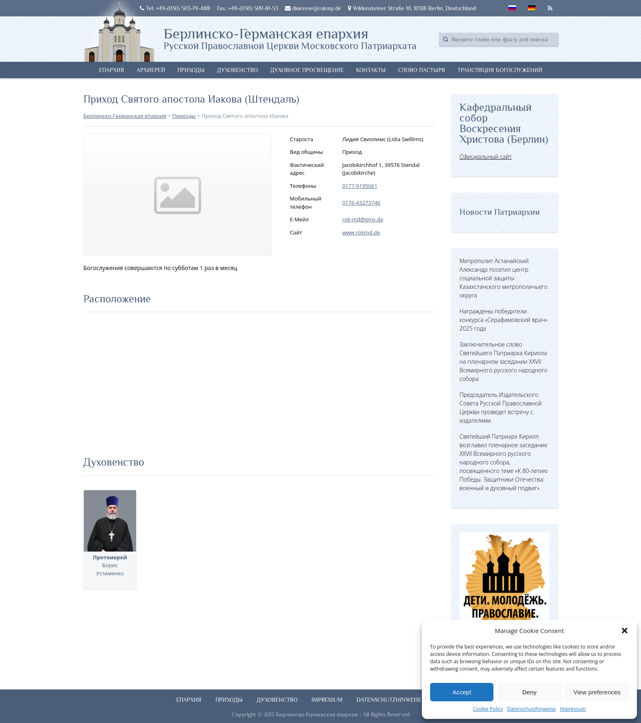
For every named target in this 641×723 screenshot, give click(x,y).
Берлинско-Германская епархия (290, 38)
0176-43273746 (361, 202)
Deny (529, 692)
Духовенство (237, 70)
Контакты (371, 70)
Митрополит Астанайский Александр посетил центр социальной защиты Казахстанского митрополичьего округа (503, 278)
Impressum (573, 708)
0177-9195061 (359, 185)
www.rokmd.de (361, 232)
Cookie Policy (488, 708)
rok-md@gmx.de (362, 219)
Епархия (111, 70)
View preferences (597, 692)
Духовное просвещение (307, 70)
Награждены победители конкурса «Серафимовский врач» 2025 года (503, 319)
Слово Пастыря (421, 70)
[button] (625, 630)
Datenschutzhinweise (531, 708)
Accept (462, 692)
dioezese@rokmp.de (313, 8)
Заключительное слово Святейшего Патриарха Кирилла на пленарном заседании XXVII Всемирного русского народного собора (503, 361)
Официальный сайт (485, 156)
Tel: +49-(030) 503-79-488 (175, 8)
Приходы (191, 70)
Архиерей (151, 70)
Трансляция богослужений (499, 70)
